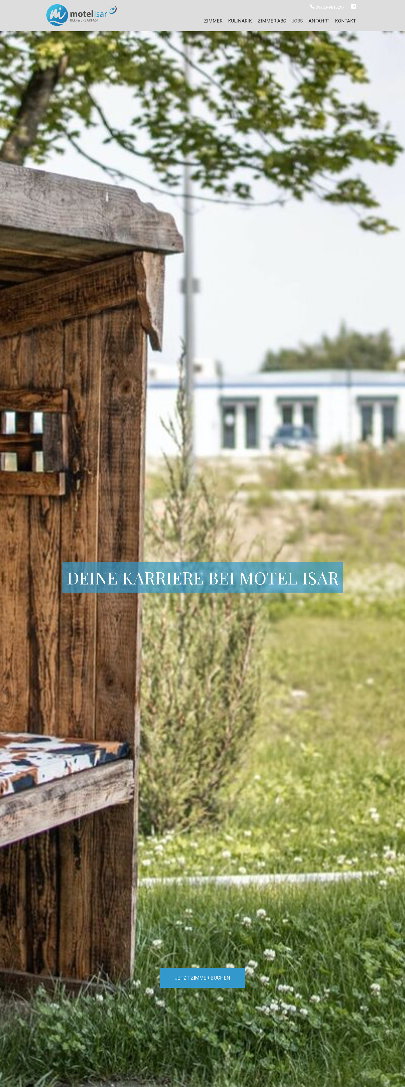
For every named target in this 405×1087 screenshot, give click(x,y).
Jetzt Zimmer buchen (202, 978)
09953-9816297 (328, 7)
